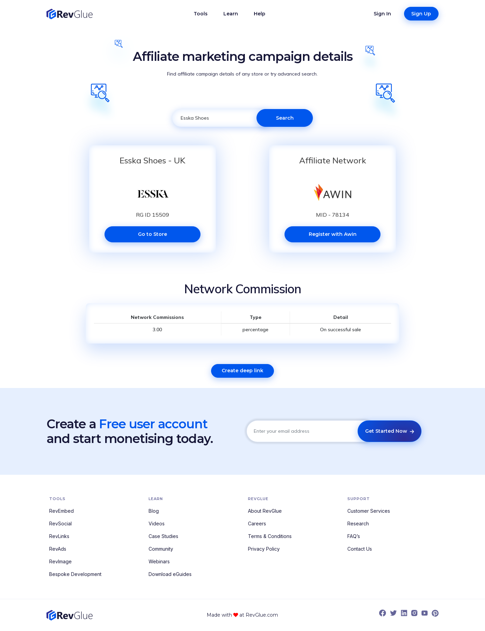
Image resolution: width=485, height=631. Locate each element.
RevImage (60, 561)
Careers (257, 523)
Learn (230, 14)
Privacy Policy (264, 549)
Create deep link (242, 370)
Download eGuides (170, 574)
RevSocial (60, 523)
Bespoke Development (75, 574)
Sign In (382, 14)
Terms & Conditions (270, 536)
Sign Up (421, 14)
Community (161, 549)
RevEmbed (61, 511)
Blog (154, 511)
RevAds (57, 549)
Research (358, 523)
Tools (201, 14)
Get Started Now (389, 431)
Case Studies (163, 536)
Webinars (159, 561)
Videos (157, 523)
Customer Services (368, 511)
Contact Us (359, 549)
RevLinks (59, 536)
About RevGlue (265, 511)
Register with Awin (333, 234)
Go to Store (152, 234)
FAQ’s (353, 536)
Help (259, 14)
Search (285, 118)
